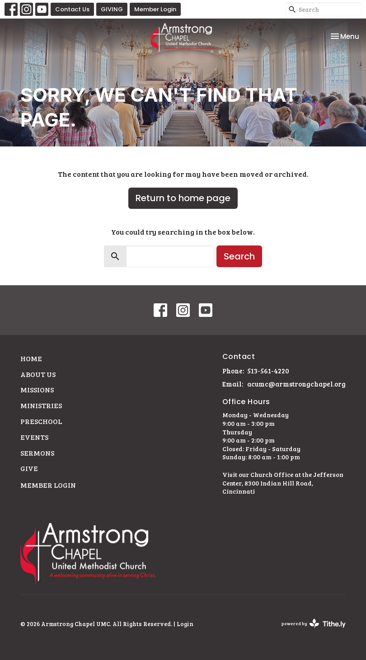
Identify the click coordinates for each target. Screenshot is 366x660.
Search (239, 256)
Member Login (155, 9)
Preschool (41, 421)
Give (29, 468)
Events (34, 437)
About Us (38, 374)
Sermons (37, 452)
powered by (314, 623)
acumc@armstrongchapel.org (296, 383)
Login (185, 624)
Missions (37, 389)
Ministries (41, 405)
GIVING (112, 9)
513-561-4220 (268, 370)
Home (31, 358)
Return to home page (183, 198)
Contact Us (72, 9)
